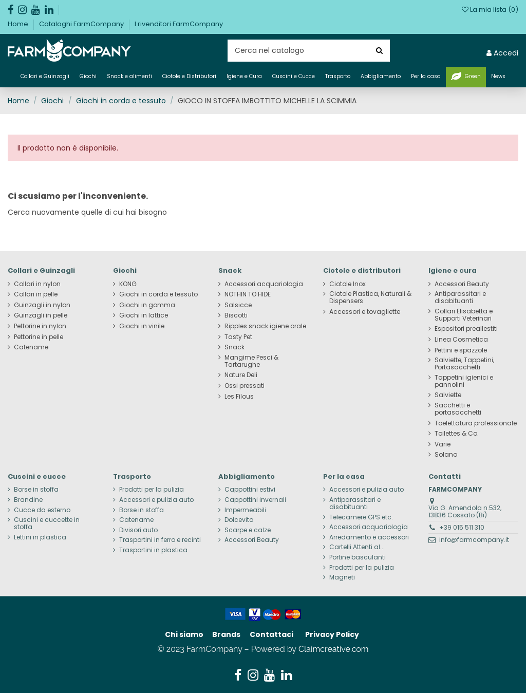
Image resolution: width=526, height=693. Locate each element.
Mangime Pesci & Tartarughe (251, 361)
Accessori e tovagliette (364, 311)
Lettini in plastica (40, 537)
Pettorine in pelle (38, 337)
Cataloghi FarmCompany (82, 24)
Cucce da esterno (42, 510)
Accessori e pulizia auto (156, 499)
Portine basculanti (357, 557)
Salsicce (238, 305)
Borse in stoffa (36, 489)
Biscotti (236, 315)
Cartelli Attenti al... (357, 547)
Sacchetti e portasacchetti (458, 409)
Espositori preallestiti (466, 328)
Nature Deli (240, 375)
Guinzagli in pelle (40, 315)
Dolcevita (239, 519)
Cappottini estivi (249, 489)
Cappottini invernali (255, 499)
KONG (128, 284)
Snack (234, 347)
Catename (31, 347)
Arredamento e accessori (369, 537)
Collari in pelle (36, 294)
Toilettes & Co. (457, 433)
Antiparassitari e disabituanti (460, 297)
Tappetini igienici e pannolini (464, 381)
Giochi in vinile (141, 326)
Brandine (28, 499)
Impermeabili (245, 510)
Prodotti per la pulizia (151, 489)
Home (19, 24)
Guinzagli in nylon (42, 305)
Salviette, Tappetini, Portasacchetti (464, 364)
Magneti (342, 577)
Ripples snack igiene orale (265, 326)
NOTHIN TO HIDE (247, 294)
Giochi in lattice (143, 315)
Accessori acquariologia (263, 284)
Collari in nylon (37, 284)
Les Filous (239, 396)
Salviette (448, 395)
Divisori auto (138, 530)
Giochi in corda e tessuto (158, 294)
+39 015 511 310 (461, 527)
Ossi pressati (244, 385)
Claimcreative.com (333, 649)
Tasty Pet (238, 337)
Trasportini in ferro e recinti (160, 540)
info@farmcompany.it (474, 539)
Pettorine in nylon (40, 326)
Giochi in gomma (147, 305)
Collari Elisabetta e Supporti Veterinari (464, 315)
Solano (446, 454)
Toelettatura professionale (476, 423)
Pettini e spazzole (461, 350)
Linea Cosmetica (461, 339)
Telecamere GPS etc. (361, 517)
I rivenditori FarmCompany (179, 24)
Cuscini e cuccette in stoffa (47, 523)
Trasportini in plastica (153, 550)
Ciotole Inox (347, 284)
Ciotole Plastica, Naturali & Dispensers (370, 297)
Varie (442, 444)
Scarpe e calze (247, 530)
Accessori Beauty (462, 284)
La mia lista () (490, 9)
